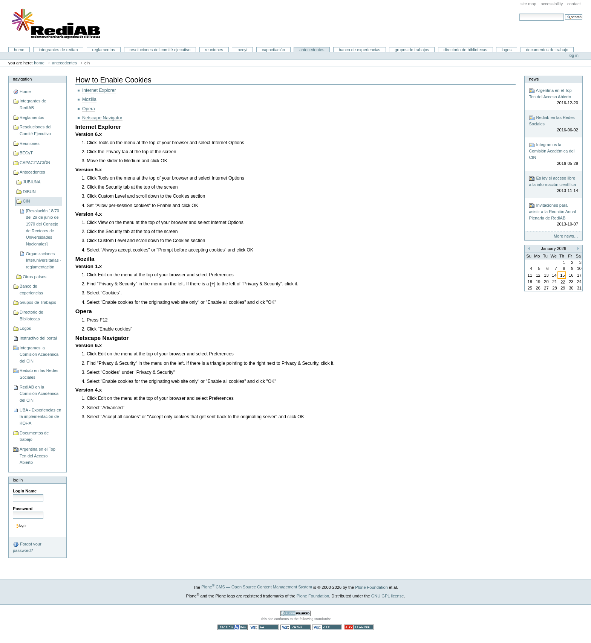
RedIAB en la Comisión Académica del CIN (39, 393)
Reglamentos (103, 49)
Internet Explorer (99, 90)
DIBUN (29, 191)
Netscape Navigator (102, 117)
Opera (88, 108)
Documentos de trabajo (547, 49)
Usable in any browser (359, 627)
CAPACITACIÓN (273, 49)
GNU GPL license (387, 595)
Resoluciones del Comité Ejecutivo (159, 49)
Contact (574, 4)
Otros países (34, 276)
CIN (26, 201)
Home (19, 49)
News (534, 79)
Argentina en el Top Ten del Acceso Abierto (37, 456)
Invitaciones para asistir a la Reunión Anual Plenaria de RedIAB (553, 215)
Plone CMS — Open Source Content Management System (256, 587)
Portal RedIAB (57, 24)
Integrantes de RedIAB (58, 49)
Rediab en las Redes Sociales (39, 373)
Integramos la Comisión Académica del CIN (39, 354)
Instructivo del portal (38, 338)
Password (22, 508)
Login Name (25, 491)
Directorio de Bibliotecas (465, 49)
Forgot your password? (27, 547)
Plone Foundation (371, 587)
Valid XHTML (295, 627)
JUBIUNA (31, 182)
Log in (574, 55)
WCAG (264, 627)
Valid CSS (327, 627)
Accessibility (551, 4)
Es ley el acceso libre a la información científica (553, 184)
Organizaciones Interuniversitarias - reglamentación (43, 260)
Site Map (528, 4)
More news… (566, 236)
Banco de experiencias (359, 49)
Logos (506, 49)
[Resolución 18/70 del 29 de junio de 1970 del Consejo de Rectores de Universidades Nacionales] (42, 227)
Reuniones (214, 49)
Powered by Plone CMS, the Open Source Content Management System (295, 613)
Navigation (22, 79)
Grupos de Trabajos (412, 49)
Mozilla (89, 99)
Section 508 (232, 627)
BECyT (242, 49)
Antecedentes (311, 49)
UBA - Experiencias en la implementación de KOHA (40, 416)
